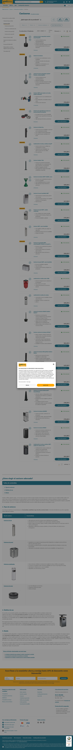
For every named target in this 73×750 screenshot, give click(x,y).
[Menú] (71, 737)
